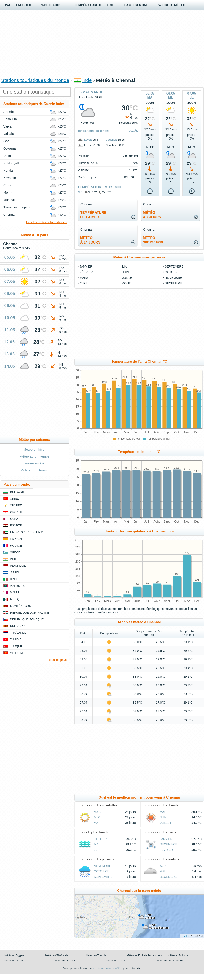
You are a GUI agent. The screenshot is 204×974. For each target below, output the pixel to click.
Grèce (15, 552)
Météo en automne (34, 470)
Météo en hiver (34, 449)
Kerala (8, 170)
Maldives (17, 585)
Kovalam (9, 178)
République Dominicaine (29, 612)
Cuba (14, 518)
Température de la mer (95, 5)
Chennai (9, 214)
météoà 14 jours (90, 240)
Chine (14, 498)
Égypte (16, 525)
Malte (14, 592)
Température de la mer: (93, 130)
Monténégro (20, 605)
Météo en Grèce (13, 960)
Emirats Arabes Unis (26, 532)
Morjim (8, 192)
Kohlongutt (11, 163)
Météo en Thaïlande (56, 955)
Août (126, 283)
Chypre (16, 505)
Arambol (9, 111)
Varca (7, 126)
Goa (6, 141)
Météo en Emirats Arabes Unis (144, 955)
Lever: (88, 139)
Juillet (128, 277)
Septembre (174, 266)
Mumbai (9, 200)
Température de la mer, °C (139, 452)
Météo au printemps (34, 456)
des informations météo (107, 968)
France (16, 545)
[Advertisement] (102, 43)
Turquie (16, 646)
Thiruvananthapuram (18, 207)
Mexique (17, 599)
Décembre (173, 283)
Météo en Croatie (116, 960)
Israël (14, 572)
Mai (80, 192)
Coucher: (111, 139)
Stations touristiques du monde (35, 80)
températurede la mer (93, 215)
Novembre (173, 277)
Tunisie (16, 639)
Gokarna (9, 148)
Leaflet (185, 936)
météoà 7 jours (152, 215)
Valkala (8, 133)
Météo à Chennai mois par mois (139, 257)
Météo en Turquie (96, 955)
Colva (7, 185)
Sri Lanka (17, 626)
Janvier (86, 266)
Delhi (7, 156)
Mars (84, 277)
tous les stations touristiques (46, 222)
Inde (87, 80)
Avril (84, 283)
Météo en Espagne (66, 960)
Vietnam (16, 652)
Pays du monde (137, 5)
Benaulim (10, 119)
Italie (14, 579)
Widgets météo (171, 5)
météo (153, 240)
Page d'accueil (18, 5)
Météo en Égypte (14, 955)
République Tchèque (27, 619)
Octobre (172, 272)
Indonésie (18, 565)
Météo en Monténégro (170, 960)
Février (86, 272)
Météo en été (34, 463)
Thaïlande (18, 632)
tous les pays (58, 660)
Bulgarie (17, 492)
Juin (125, 272)
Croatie (16, 512)
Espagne (17, 538)
